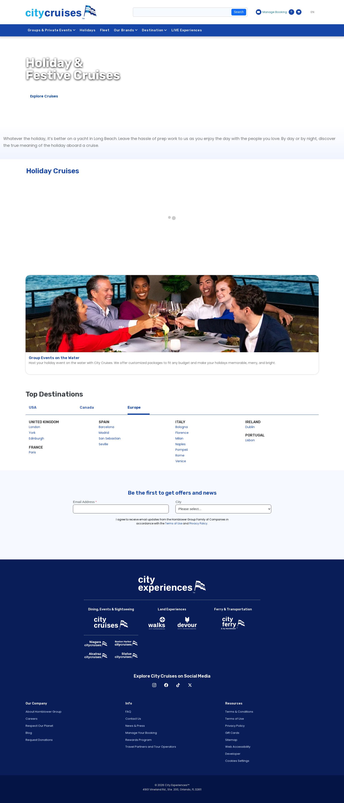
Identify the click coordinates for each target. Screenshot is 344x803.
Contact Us (133, 719)
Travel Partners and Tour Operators (150, 747)
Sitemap (231, 740)
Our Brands (126, 30)
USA (32, 407)
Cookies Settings (237, 761)
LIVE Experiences (187, 30)
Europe (134, 407)
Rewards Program (138, 740)
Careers (31, 719)
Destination (155, 30)
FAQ (128, 712)
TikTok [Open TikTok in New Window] (178, 685)
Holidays (88, 30)
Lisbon (250, 440)
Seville (103, 444)
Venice (180, 461)
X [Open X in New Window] (190, 685)
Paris (32, 452)
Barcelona (106, 427)
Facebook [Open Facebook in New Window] (166, 685)
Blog (29, 733)
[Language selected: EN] (311, 12)
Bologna (181, 427)
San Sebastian (110, 438)
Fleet (105, 30)
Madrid (104, 432)
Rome (179, 455)
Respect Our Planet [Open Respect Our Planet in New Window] (39, 726)
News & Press (135, 726)
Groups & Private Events (52, 30)
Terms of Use (234, 719)
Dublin (250, 427)
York (32, 432)
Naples (180, 444)
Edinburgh (36, 438)
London (34, 427)
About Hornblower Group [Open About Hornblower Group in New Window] (43, 712)
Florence (182, 432)
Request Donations (39, 740)
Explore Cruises (44, 96)
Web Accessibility (237, 747)
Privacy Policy (235, 726)
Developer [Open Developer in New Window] (232, 754)
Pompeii (181, 449)
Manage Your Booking (141, 733)
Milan (179, 438)
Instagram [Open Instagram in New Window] (154, 685)
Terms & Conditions (239, 712)
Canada (87, 407)
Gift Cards (232, 733)
